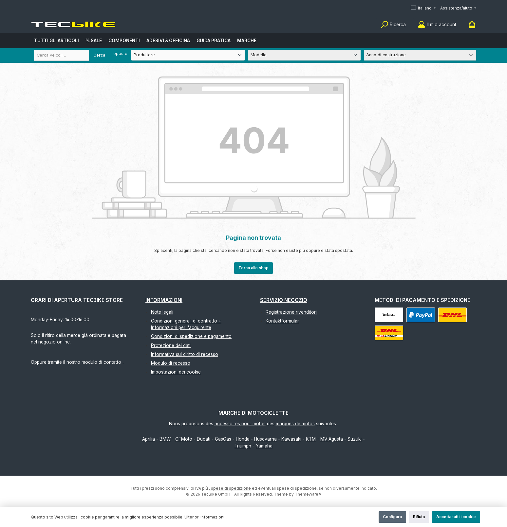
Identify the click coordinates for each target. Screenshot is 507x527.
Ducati (203, 439)
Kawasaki (291, 439)
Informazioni (163, 300)
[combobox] (71, 55)
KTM (311, 439)
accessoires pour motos (240, 423)
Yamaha (264, 445)
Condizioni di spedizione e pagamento (191, 336)
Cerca (99, 55)
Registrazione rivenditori (291, 312)
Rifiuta (419, 516)
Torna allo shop (253, 267)
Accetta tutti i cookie (456, 516)
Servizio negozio (283, 300)
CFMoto (183, 439)
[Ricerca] (393, 24)
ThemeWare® (308, 494)
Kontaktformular (282, 321)
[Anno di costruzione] (420, 55)
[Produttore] (188, 55)
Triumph (243, 445)
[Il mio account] (436, 24)
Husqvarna (265, 439)
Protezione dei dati (171, 345)
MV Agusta (331, 439)
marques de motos (295, 423)
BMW (165, 439)
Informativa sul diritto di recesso (184, 354)
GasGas (223, 439)
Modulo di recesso (170, 363)
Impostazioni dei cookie (176, 372)
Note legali (162, 312)
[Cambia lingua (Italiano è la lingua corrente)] (423, 8)
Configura (392, 516)
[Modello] (304, 55)
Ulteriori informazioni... (205, 517)
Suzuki (354, 439)
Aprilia (148, 439)
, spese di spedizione (230, 488)
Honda (243, 439)
